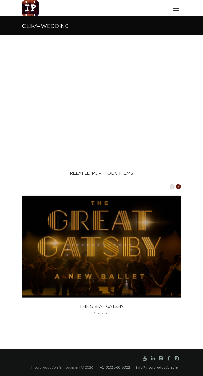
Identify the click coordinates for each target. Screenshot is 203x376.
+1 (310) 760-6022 (114, 367)
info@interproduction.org (157, 367)
